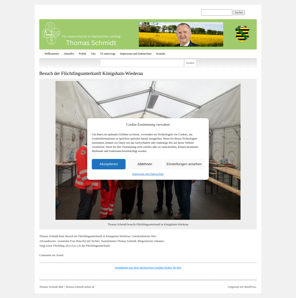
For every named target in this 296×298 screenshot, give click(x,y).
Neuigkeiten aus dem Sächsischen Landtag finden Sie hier (147, 267)
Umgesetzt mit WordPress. (242, 287)
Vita (93, 53)
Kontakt (160, 53)
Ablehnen (144, 164)
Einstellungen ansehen (184, 164)
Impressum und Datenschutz (148, 174)
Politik (82, 53)
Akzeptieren (108, 164)
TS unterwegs (107, 53)
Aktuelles (69, 53)
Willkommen (51, 53)
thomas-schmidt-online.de (80, 287)
